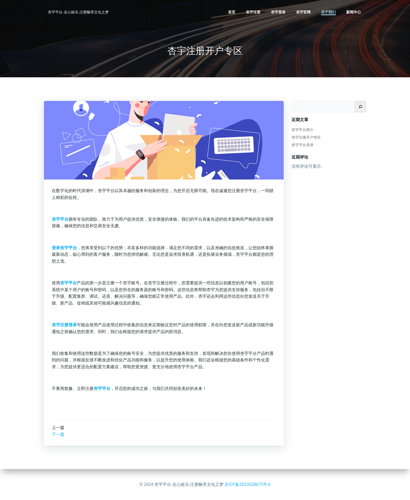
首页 (231, 11)
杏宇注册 (253, 11)
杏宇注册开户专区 (306, 137)
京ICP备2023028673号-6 (248, 484)
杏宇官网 (303, 11)
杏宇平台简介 (303, 129)
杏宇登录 (278, 11)
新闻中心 (353, 11)
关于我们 (328, 11)
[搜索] (360, 106)
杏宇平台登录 (303, 144)
